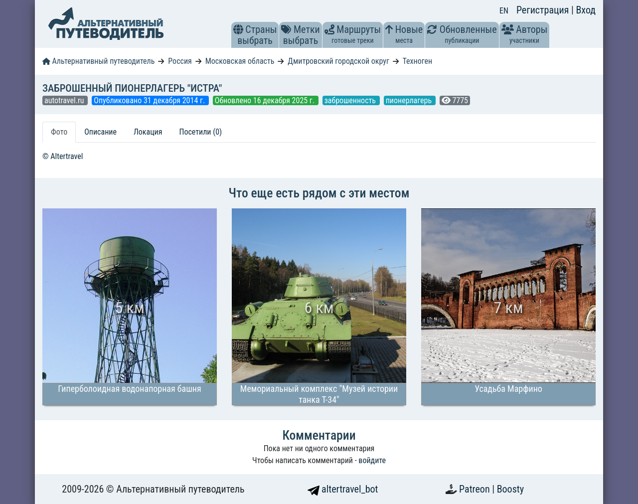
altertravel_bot (343, 489)
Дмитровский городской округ (338, 61)
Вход (586, 10)
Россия (179, 61)
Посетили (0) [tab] (200, 132)
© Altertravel (62, 156)
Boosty (510, 489)
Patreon (475, 489)
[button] (238, 29)
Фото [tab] (59, 132)
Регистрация (543, 10)
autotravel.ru (65, 100)
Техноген (417, 61)
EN (503, 10)
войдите (372, 460)
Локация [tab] (148, 132)
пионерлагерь (410, 100)
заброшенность (351, 100)
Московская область (240, 61)
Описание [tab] (100, 132)
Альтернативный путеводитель (98, 61)
